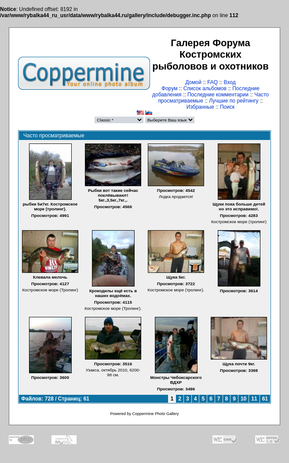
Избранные (200, 107)
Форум (169, 88)
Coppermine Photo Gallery (155, 414)
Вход (230, 82)
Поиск (227, 107)
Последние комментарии (218, 95)
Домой (193, 82)
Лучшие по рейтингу (233, 101)
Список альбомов (205, 88)
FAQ (212, 82)
